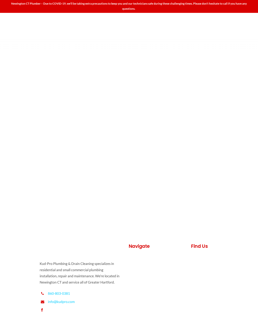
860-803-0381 (59, 293)
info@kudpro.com (61, 302)
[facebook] (42, 310)
